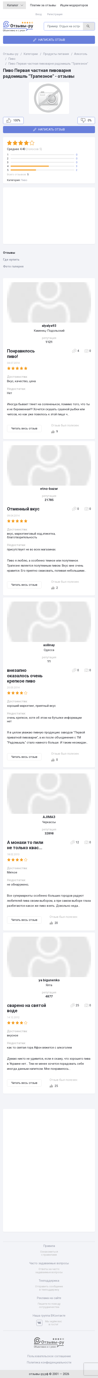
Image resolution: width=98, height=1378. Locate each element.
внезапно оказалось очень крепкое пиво (25, 676)
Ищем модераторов (74, 5)
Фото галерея (13, 266)
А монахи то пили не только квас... (25, 845)
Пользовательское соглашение (49, 1356)
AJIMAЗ (49, 817)
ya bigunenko (49, 980)
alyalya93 (49, 326)
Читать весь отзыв (24, 428)
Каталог (15, 5)
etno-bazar (49, 489)
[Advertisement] (49, 215)
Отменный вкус (23, 508)
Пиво (24, 180)
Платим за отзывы (43, 5)
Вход (39, 14)
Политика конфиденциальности (49, 1362)
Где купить (11, 259)
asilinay (49, 645)
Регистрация (54, 14)
